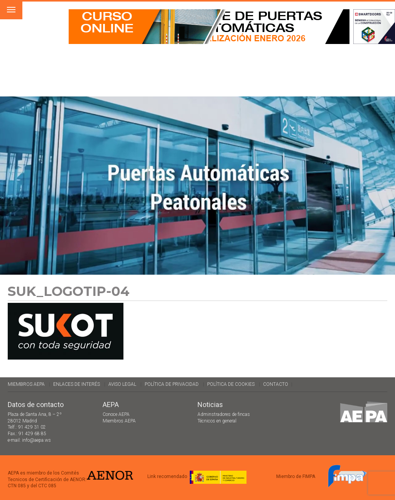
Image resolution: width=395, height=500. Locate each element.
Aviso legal (122, 384)
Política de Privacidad (172, 384)
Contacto (275, 384)
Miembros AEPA (26, 384)
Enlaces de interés (76, 384)
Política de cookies (231, 384)
